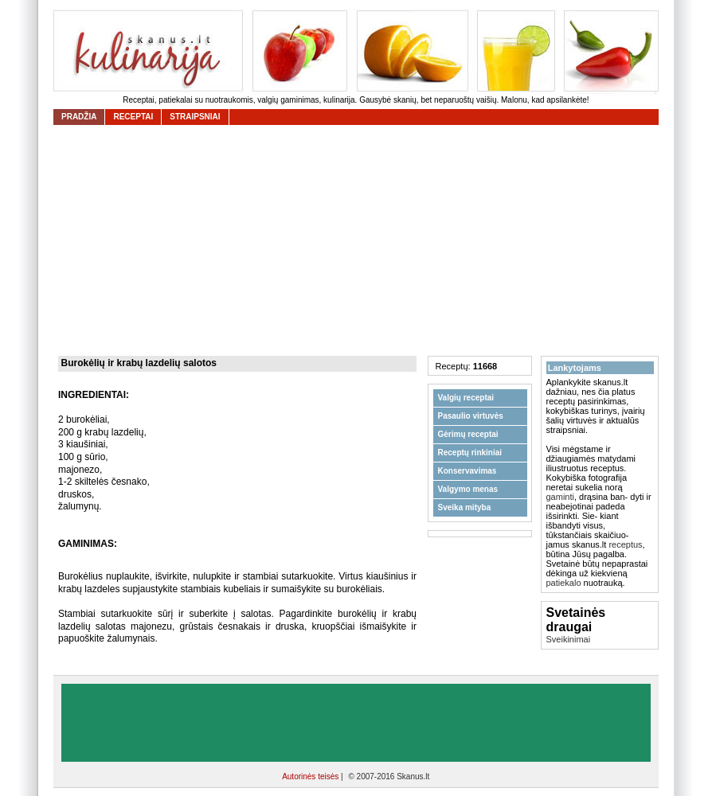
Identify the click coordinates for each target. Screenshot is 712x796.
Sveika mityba (464, 507)
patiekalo (563, 582)
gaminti (560, 496)
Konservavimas (467, 470)
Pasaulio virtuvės (470, 416)
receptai (133, 116)
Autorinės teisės (311, 776)
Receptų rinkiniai (470, 452)
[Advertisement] (360, 240)
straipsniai (195, 116)
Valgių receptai (466, 397)
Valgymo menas (468, 489)
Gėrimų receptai (468, 434)
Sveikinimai (568, 639)
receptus (625, 544)
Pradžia (78, 116)
